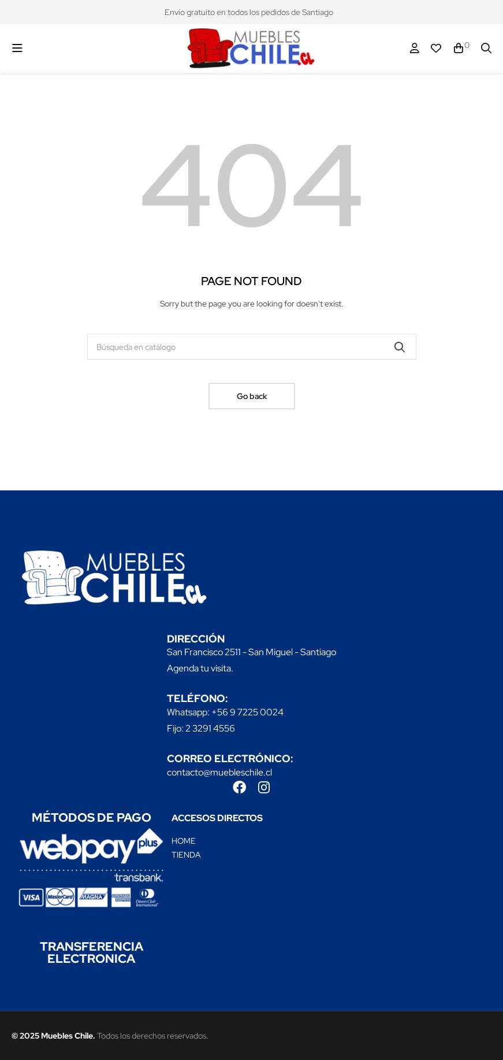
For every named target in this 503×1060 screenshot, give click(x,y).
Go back (252, 396)
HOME (184, 841)
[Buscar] (251, 347)
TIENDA (186, 855)
